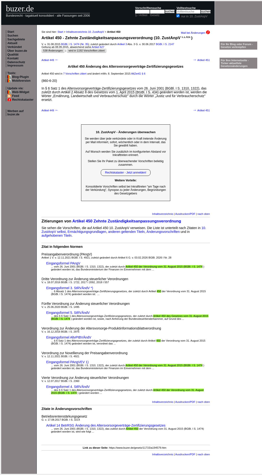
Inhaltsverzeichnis (162, 213)
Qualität (12, 54)
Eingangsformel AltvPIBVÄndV (68, 337)
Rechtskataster (22, 99)
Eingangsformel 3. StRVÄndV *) (69, 288)
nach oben (204, 213)
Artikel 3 (122, 44)
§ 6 (144, 73)
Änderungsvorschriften (163, 232)
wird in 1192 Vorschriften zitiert (87, 50)
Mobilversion (21, 80)
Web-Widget (20, 92)
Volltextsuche (186, 8)
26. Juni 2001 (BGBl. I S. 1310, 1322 (171, 88)
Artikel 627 (98, 47)
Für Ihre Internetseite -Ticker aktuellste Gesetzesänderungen (235, 63)
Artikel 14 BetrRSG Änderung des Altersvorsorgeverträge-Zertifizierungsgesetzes (105, 425)
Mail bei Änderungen (195, 32)
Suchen (12, 35)
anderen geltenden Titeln (126, 232)
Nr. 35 (84, 44)
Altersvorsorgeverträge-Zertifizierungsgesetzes (101, 88)
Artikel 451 (201, 60)
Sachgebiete (16, 39)
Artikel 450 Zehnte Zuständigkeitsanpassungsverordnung (126, 221)
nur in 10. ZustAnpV (194, 16)
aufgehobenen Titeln (56, 235)
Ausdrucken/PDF (185, 213)
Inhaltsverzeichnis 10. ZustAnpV (85, 31)
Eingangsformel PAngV (63, 263)
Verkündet (14, 47)
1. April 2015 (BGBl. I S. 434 (136, 92)
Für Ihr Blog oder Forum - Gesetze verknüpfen (237, 45)
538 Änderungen (53, 50)
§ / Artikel (141, 15)
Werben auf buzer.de (15, 112)
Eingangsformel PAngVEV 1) (67, 362)
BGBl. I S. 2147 (165, 44)
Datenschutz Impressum (16, 64)
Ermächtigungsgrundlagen (87, 232)
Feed (15, 96)
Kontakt (12, 58)
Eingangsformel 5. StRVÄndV (68, 313)
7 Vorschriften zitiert (74, 73)
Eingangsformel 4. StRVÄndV (68, 387)
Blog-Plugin (20, 77)
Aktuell (12, 43)
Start (10, 31)
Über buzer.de (17, 50)
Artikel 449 (50, 60)
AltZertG (136, 73)
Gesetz (155, 15)
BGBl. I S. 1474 (70, 44)
